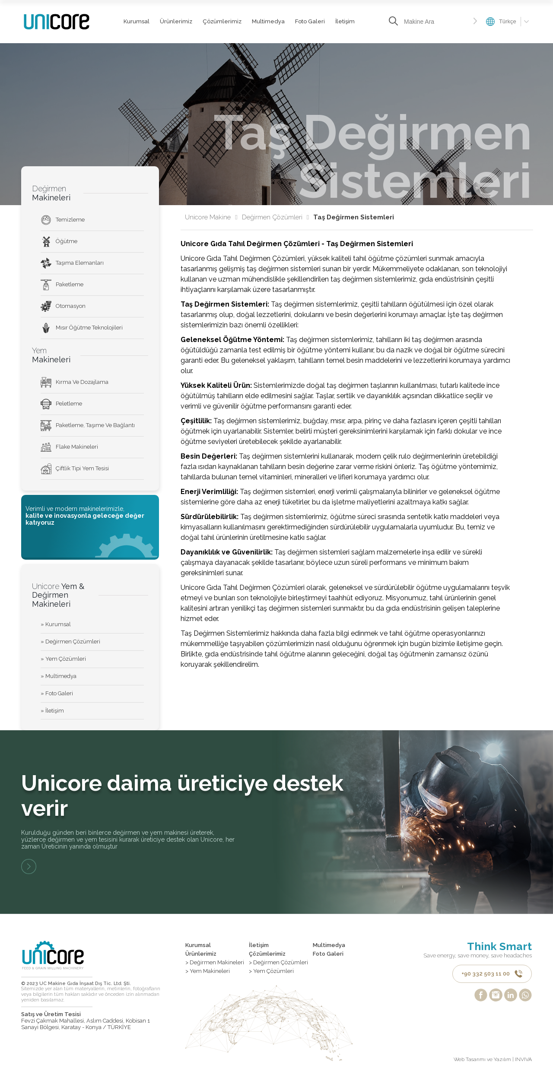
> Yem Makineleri (207, 971)
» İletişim (52, 710)
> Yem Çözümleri (271, 971)
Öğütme (59, 241)
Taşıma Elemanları (72, 263)
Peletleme (61, 404)
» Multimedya (58, 676)
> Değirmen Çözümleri (278, 963)
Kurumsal (136, 21)
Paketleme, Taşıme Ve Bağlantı (88, 425)
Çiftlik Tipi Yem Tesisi (75, 468)
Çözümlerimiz (222, 21)
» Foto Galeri (57, 693)
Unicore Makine (211, 217)
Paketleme (62, 284)
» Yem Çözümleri (63, 659)
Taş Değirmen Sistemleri (353, 217)
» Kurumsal (56, 624)
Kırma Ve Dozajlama (74, 382)
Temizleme (63, 220)
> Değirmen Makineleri (214, 963)
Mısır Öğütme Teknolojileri (82, 328)
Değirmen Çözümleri (275, 217)
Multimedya (268, 21)
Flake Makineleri (69, 447)
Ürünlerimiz (176, 21)
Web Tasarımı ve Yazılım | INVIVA (493, 1060)
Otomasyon (63, 306)
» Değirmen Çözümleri (70, 641)
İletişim (345, 21)
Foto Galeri (310, 21)
